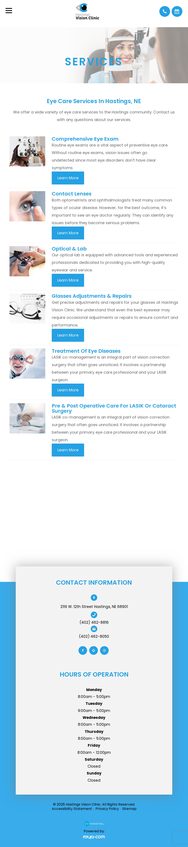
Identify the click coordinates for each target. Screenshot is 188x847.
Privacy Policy (107, 808)
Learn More (67, 178)
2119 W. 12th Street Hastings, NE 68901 (94, 606)
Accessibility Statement (72, 808)
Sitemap (129, 808)
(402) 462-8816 (94, 622)
